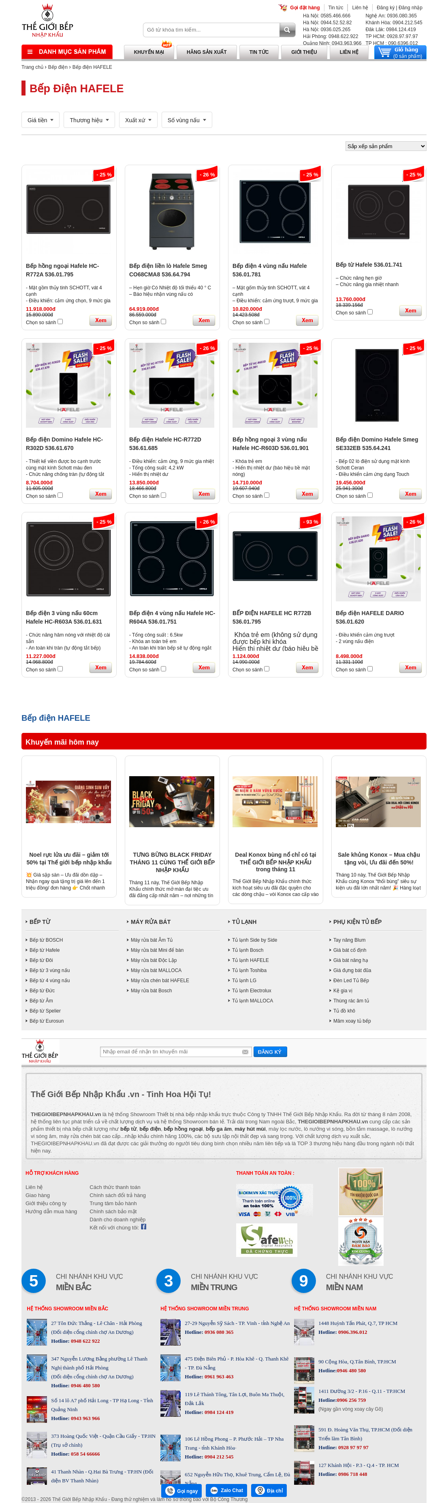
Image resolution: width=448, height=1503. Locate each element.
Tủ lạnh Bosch (247, 950)
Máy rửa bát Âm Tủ (152, 940)
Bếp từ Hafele (45, 950)
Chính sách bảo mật (113, 1211)
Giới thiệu (304, 52)
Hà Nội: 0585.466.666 (326, 16)
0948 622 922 (85, 1341)
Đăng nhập (410, 8)
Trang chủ (32, 67)
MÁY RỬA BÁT (151, 922)
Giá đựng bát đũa (352, 970)
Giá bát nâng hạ (350, 960)
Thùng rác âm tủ (351, 1001)
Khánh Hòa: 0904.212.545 (393, 22)
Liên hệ (360, 8)
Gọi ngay (181, 1491)
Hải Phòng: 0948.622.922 (330, 36)
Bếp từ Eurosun (47, 1021)
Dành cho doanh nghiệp (117, 1219)
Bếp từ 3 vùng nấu (50, 970)
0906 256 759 (351, 1400)
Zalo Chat (226, 1490)
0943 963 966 (85, 1418)
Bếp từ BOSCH (46, 940)
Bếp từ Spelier (45, 1011)
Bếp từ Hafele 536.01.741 (369, 264)
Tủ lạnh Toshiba (249, 970)
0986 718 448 (352, 1474)
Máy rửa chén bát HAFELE (160, 980)
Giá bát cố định (349, 950)
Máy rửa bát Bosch (151, 991)
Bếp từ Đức (42, 991)
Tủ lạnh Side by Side (254, 940)
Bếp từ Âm (41, 1001)
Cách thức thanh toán (115, 1187)
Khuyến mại (149, 52)
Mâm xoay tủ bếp (352, 1021)
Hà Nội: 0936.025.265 (326, 29)
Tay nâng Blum (349, 940)
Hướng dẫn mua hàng (51, 1211)
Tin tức (336, 8)
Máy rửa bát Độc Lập (154, 960)
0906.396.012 (352, 1332)
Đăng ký (386, 8)
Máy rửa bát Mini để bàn (157, 950)
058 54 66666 (85, 1454)
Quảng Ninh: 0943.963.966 (332, 43)
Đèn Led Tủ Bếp (351, 980)
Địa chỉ (269, 1490)
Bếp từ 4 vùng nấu (50, 980)
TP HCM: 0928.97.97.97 (391, 36)
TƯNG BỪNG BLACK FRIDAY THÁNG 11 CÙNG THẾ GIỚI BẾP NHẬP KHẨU (172, 862)
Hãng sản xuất (207, 52)
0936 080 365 (218, 1332)
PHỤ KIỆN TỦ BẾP (357, 922)
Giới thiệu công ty (46, 1203)
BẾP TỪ (40, 922)
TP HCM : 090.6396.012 (391, 43)
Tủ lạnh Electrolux (251, 991)
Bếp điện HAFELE (92, 67)
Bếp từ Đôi (41, 960)
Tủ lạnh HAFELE (250, 960)
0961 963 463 (218, 1377)
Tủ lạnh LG (244, 980)
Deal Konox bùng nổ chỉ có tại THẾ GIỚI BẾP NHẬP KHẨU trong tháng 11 (275, 862)
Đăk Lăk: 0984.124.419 (390, 29)
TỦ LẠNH (244, 922)
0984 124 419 (218, 1412)
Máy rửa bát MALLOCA (156, 970)
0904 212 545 (218, 1457)
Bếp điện (58, 67)
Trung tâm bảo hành (113, 1203)
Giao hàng (38, 1195)
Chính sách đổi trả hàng (118, 1195)
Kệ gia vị (342, 991)
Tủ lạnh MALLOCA (252, 1001)
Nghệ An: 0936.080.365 (390, 16)
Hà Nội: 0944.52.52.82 (327, 22)
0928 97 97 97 (353, 1447)
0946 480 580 (85, 1385)
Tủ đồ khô (344, 1011)
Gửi (270, 1052)
